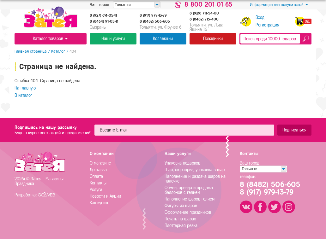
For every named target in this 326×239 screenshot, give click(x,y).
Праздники (213, 38)
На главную (25, 88)
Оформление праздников (188, 212)
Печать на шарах (180, 219)
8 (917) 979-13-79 (153, 15)
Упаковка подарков (182, 163)
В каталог (23, 95)
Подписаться (294, 130)
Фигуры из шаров (181, 205)
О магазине (100, 163)
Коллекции (163, 38)
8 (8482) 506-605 (155, 21)
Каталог (58, 51)
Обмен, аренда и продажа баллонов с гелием (189, 190)
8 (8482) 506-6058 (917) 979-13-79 (270, 188)
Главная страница (31, 51)
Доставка (98, 169)
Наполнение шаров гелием (189, 199)
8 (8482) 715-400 (204, 19)
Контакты (98, 183)
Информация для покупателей (279, 5)
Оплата (96, 176)
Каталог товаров (50, 38)
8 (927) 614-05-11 (103, 15)
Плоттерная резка (181, 225)
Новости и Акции (105, 196)
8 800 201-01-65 (208, 5)
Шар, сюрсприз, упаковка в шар (195, 169)
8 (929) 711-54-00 (204, 13)
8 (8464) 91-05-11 (104, 21)
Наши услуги (113, 38)
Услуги (96, 189)
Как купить (99, 203)
